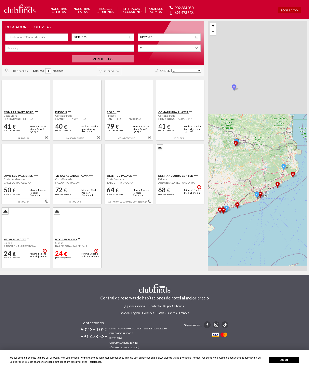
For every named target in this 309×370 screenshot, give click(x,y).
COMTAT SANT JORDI (19, 112)
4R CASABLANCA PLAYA (71, 175)
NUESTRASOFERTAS (58, 10)
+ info (47, 137)
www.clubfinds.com (20, 8)
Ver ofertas (103, 59)
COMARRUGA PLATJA (173, 112)
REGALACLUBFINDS (105, 10)
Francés (184, 313)
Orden (165, 71)
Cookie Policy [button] (17, 362)
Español (124, 313)
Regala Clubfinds (173, 306)
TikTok (225, 324)
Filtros (109, 71)
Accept (284, 360)
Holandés (148, 313)
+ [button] (213, 26)
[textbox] (36, 37)
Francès (172, 313)
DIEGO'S (61, 112)
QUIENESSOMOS (156, 10)
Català (160, 313)
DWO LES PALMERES (18, 175)
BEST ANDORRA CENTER (175, 175)
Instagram (216, 324)
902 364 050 (184, 8)
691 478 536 (184, 12)
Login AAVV (289, 10)
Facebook (207, 324)
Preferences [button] (95, 362)
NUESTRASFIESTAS (82, 10)
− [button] (213, 32)
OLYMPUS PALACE (119, 175)
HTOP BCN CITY (15, 239)
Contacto (155, 306)
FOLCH (111, 112)
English (135, 313)
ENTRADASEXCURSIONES (131, 10)
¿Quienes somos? (135, 306)
